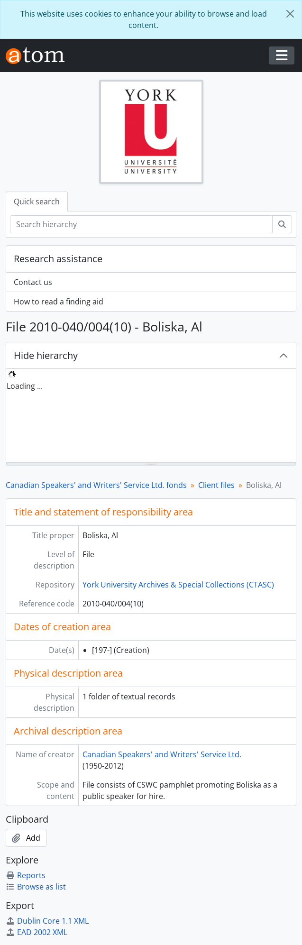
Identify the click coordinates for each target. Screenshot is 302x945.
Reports (26, 875)
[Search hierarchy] (141, 224)
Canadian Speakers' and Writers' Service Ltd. (161, 754)
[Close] (290, 13)
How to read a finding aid (58, 301)
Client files (216, 485)
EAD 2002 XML (36, 932)
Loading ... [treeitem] (25, 386)
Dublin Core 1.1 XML (47, 921)
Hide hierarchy (46, 355)
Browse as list (36, 886)
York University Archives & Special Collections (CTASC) (178, 584)
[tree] (151, 416)
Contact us (33, 282)
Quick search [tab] (37, 201)
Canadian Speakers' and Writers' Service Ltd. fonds (96, 485)
